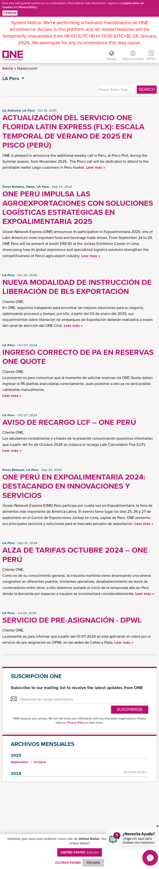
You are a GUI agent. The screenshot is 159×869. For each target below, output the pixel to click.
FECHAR (93, 862)
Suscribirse (130, 709)
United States (80, 852)
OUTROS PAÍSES (68, 862)
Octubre (40, 762)
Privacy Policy (28, 7)
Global (111, 59)
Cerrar (9, 13)
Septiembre (19, 762)
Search (147, 89)
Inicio (7, 68)
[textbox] (116, 89)
